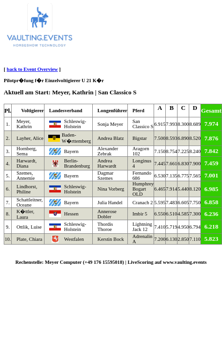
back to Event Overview (32, 69)
